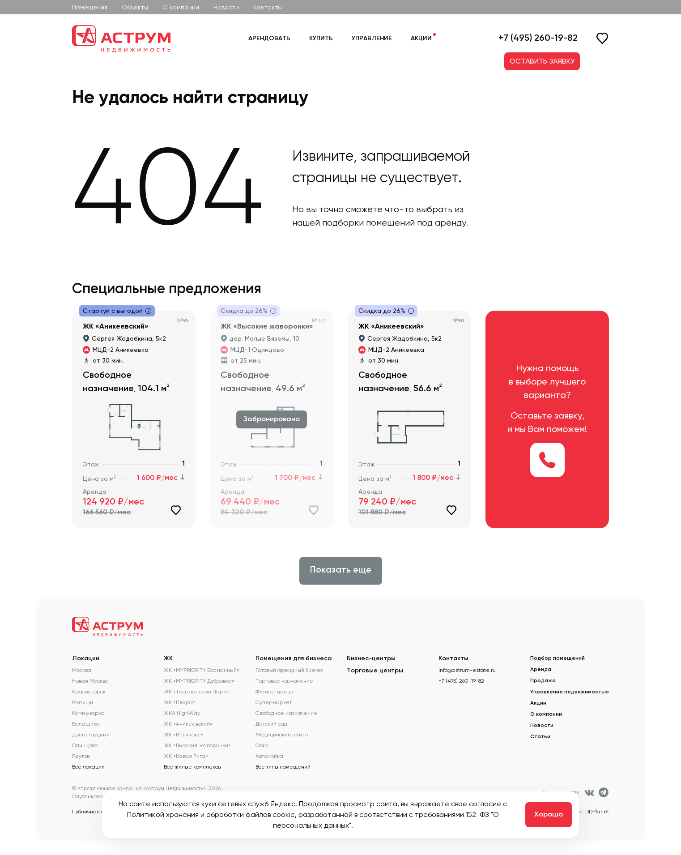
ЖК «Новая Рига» (186, 756)
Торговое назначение (284, 681)
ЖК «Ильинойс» (183, 734)
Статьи (540, 737)
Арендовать (269, 38)
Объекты (135, 7)
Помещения (89, 7)
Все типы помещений (283, 767)
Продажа (543, 681)
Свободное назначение (286, 713)
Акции (421, 38)
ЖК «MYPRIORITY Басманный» (201, 670)
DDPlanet (597, 811)
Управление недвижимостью (569, 692)
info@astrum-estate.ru (467, 670)
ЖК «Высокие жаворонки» (197, 745)
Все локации (88, 767)
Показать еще (340, 570)
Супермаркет (273, 702)
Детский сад (271, 724)
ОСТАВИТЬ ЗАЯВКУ (542, 61)
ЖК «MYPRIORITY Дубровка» (199, 681)
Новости (226, 7)
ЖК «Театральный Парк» (196, 691)
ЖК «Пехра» (180, 702)
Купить (321, 38)
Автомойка (269, 756)
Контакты (267, 7)
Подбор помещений (557, 658)
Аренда (540, 669)
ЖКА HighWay (182, 713)
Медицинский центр (281, 734)
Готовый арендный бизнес (289, 670)
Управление (372, 38)
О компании (180, 7)
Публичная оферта (96, 811)
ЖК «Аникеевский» (188, 724)
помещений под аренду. (417, 223)
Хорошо (548, 814)
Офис (261, 745)
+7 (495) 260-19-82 (538, 38)
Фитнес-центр (274, 691)
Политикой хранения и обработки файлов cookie (211, 814)
